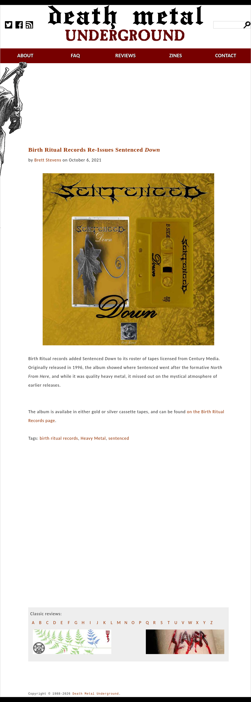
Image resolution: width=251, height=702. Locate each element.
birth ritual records (59, 438)
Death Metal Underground (96, 694)
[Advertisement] (131, 105)
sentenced (118, 438)
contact (225, 55)
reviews (125, 55)
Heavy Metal (93, 438)
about (25, 55)
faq (75, 55)
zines (175, 55)
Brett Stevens (47, 160)
